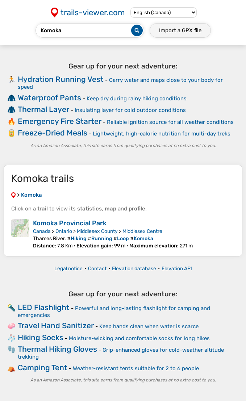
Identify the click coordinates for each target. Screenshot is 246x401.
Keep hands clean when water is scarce (149, 326)
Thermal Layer (43, 109)
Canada (42, 231)
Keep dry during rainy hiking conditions (137, 98)
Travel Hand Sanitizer (56, 325)
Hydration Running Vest (61, 79)
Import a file (180, 30)
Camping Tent (42, 367)
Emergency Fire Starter (59, 121)
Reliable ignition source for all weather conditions (170, 122)
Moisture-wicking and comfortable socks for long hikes (139, 338)
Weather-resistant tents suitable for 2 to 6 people (136, 368)
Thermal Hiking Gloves (57, 349)
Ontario (63, 231)
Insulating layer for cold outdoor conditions (130, 110)
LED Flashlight (44, 307)
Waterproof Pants (49, 97)
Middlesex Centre (142, 231)
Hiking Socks (40, 337)
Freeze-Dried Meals (52, 132)
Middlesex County (97, 231)
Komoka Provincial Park (70, 223)
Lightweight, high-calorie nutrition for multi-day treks (161, 133)
